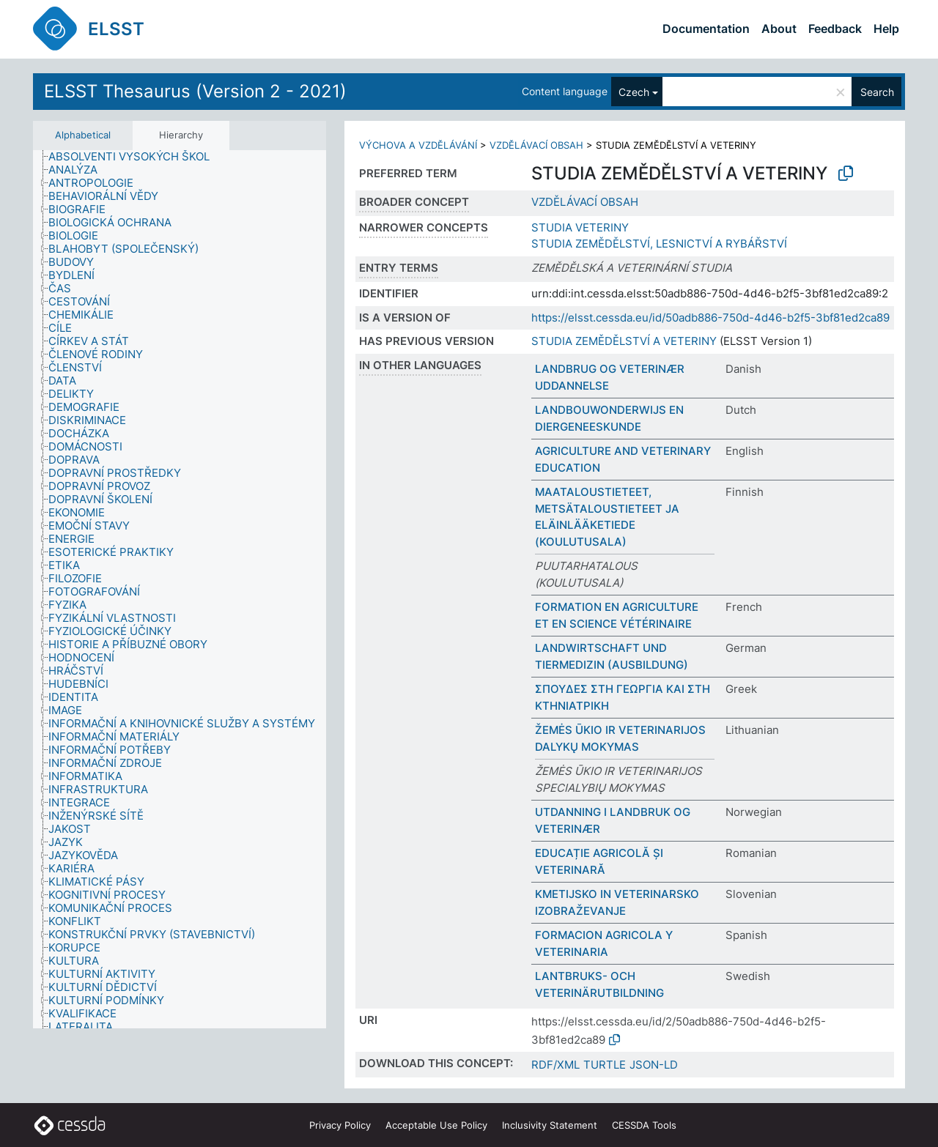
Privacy (340, 1125)
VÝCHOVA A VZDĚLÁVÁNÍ (418, 145)
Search (877, 92)
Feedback (835, 28)
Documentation (706, 28)
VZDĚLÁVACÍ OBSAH (536, 145)
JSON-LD (653, 1065)
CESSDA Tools (644, 1125)
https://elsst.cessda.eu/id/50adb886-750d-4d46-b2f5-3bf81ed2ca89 (710, 317)
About (779, 28)
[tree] (179, 589)
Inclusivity (549, 1125)
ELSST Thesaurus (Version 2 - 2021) (195, 91)
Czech (633, 92)
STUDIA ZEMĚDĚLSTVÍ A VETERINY (624, 341)
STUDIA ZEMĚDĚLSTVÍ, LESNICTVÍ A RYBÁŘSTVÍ (659, 243)
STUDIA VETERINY (580, 227)
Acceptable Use (436, 1125)
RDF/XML (555, 1065)
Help (886, 28)
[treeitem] (135, 156)
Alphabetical (83, 135)
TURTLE (604, 1065)
